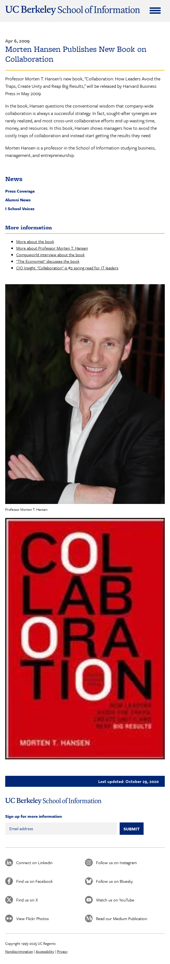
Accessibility (45, 951)
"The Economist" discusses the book (47, 261)
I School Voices (19, 208)
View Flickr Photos (32, 918)
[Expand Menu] (155, 10)
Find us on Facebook (34, 881)
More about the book (35, 241)
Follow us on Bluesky (114, 881)
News (14, 178)
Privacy (62, 951)
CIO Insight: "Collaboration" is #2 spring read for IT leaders (67, 268)
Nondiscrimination (19, 951)
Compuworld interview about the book (50, 255)
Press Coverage (20, 191)
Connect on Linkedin (34, 862)
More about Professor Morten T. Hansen (52, 248)
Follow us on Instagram (116, 862)
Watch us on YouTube (115, 900)
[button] (85, 394)
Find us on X (27, 900)
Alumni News (18, 200)
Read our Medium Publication (121, 918)
